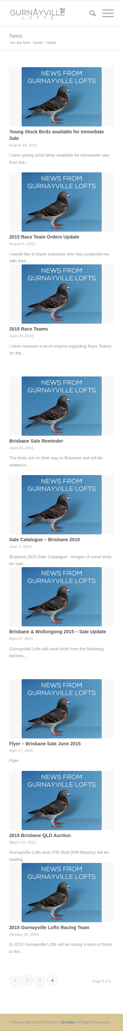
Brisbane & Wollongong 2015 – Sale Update (57, 631)
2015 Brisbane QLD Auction (40, 835)
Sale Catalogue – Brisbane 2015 (44, 539)
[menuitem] (89, 13)
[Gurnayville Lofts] (51, 13)
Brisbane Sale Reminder (36, 441)
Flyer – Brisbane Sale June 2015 (45, 743)
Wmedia (67, 1022)
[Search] (89, 13)
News (15, 36)
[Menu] (105, 13)
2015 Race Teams (28, 329)
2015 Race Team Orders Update (44, 236)
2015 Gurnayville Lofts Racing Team (49, 927)
